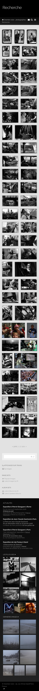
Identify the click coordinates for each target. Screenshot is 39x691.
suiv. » (24, 446)
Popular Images (8, 479)
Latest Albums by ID (10, 491)
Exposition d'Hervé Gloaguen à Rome (17, 507)
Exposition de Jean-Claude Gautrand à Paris (19, 519)
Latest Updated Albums (11, 493)
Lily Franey (16, 546)
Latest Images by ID (10, 481)
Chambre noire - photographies (14, 20)
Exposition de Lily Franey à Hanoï (15, 542)
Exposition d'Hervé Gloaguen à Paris (17, 530)
